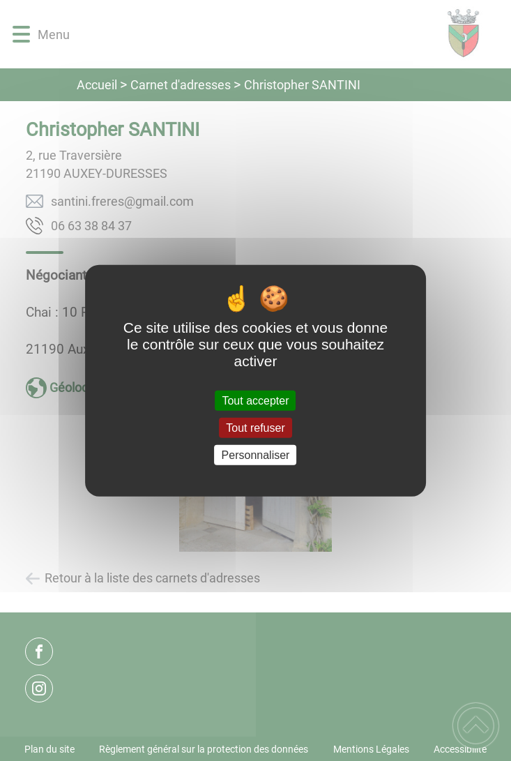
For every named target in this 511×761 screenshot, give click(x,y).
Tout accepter (255, 400)
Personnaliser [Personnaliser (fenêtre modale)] (256, 455)
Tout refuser (255, 427)
